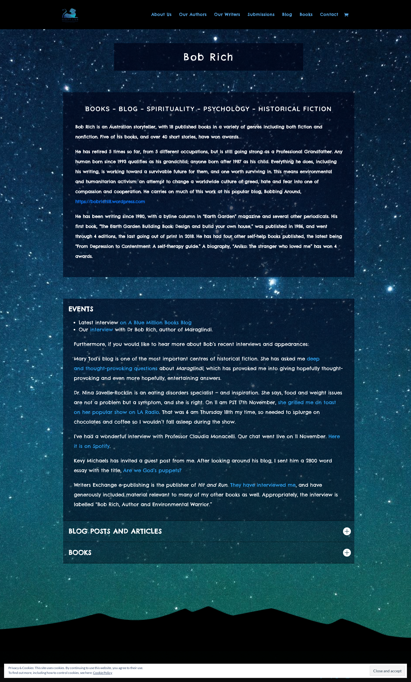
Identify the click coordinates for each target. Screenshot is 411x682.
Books (306, 15)
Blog (287, 15)
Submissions (261, 15)
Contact (329, 15)
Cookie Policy (102, 673)
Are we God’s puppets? (152, 470)
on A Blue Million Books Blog (155, 322)
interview (101, 329)
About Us (161, 15)
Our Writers (227, 15)
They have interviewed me (263, 485)
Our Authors (193, 15)
